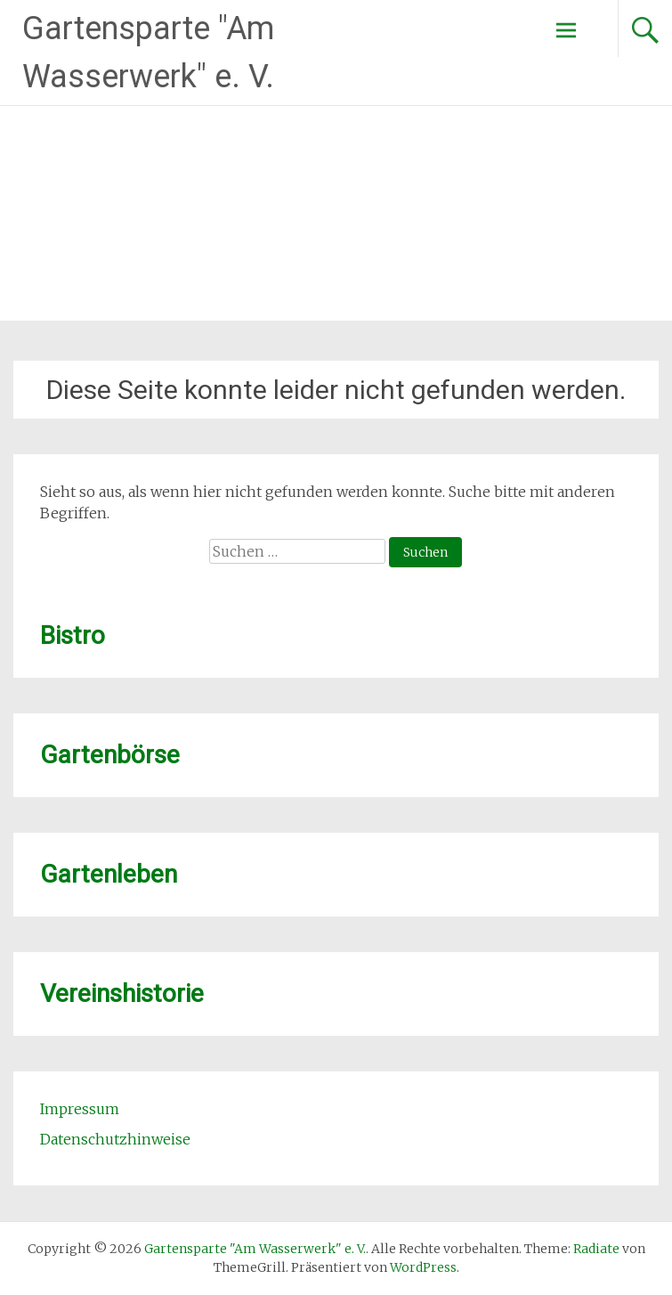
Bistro (72, 635)
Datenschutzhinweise (115, 1139)
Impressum (79, 1109)
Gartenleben (108, 874)
